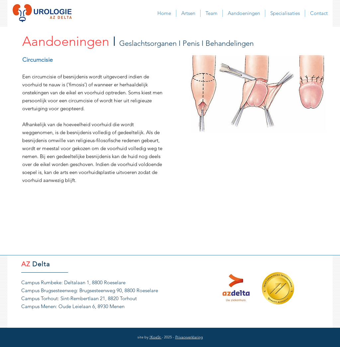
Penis (191, 43)
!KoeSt (155, 337)
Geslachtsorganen (148, 43)
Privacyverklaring (189, 337)
